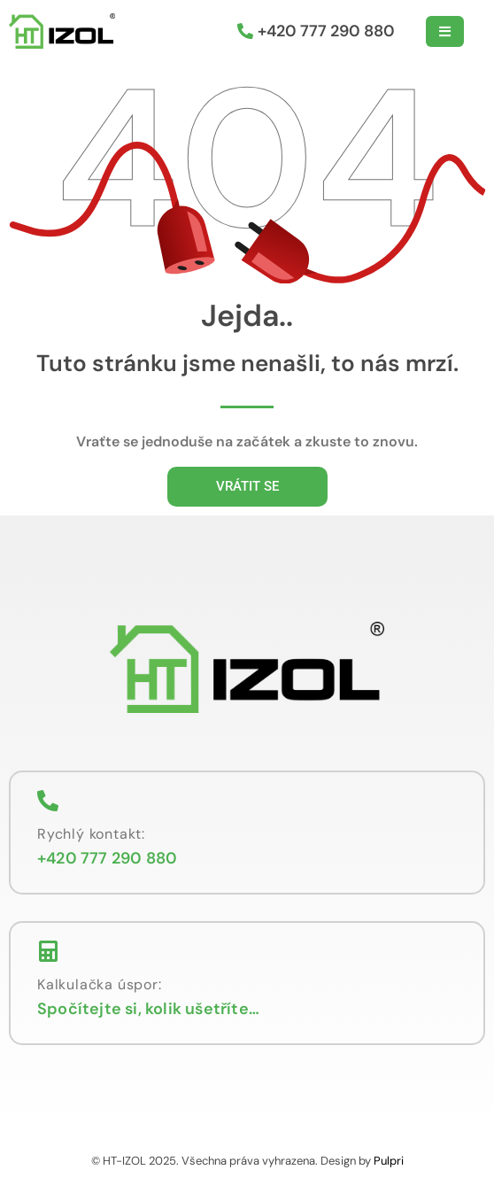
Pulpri (389, 1160)
